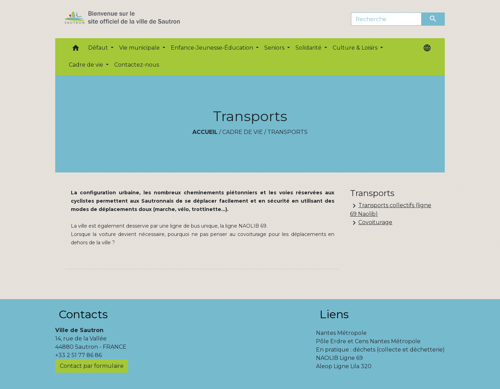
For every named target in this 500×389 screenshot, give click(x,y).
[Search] (386, 19)
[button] (75, 49)
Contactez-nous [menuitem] (136, 64)
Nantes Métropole (341, 333)
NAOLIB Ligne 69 (339, 358)
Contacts (83, 314)
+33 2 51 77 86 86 (78, 355)
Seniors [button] (275, 47)
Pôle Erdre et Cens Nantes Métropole (368, 341)
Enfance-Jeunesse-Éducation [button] (213, 47)
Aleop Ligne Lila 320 (344, 366)
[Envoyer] (433, 19)
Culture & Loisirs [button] (356, 47)
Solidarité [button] (309, 47)
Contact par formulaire (92, 366)
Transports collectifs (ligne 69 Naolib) (390, 209)
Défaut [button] (98, 47)
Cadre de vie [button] (87, 64)
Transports (287, 132)
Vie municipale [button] (140, 47)
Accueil (205, 132)
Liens (334, 314)
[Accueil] (134, 19)
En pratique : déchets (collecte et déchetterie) (380, 349)
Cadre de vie (242, 132)
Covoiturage (371, 223)
